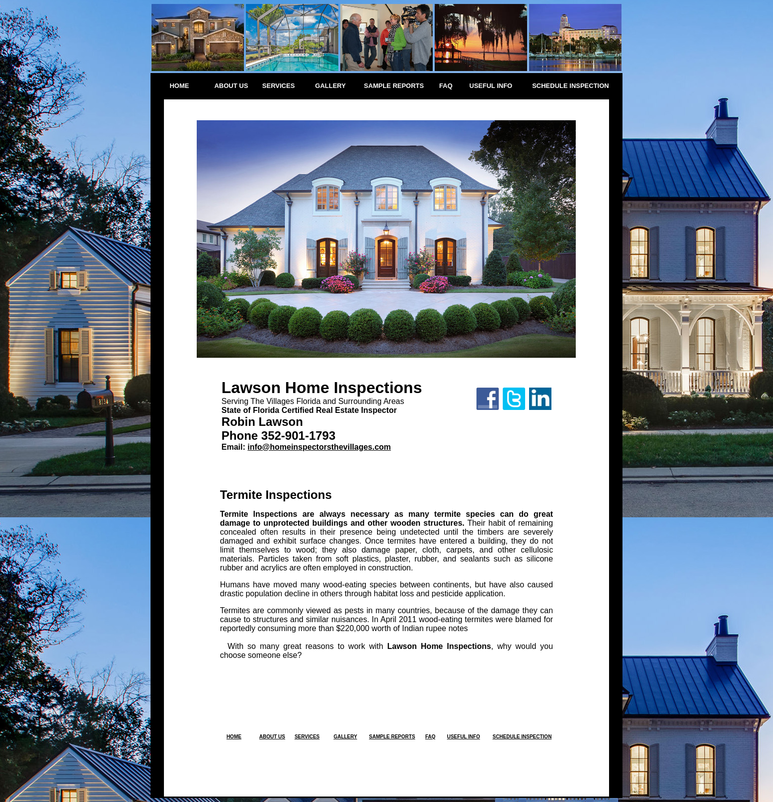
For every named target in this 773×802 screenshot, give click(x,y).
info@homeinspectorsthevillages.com (319, 447)
